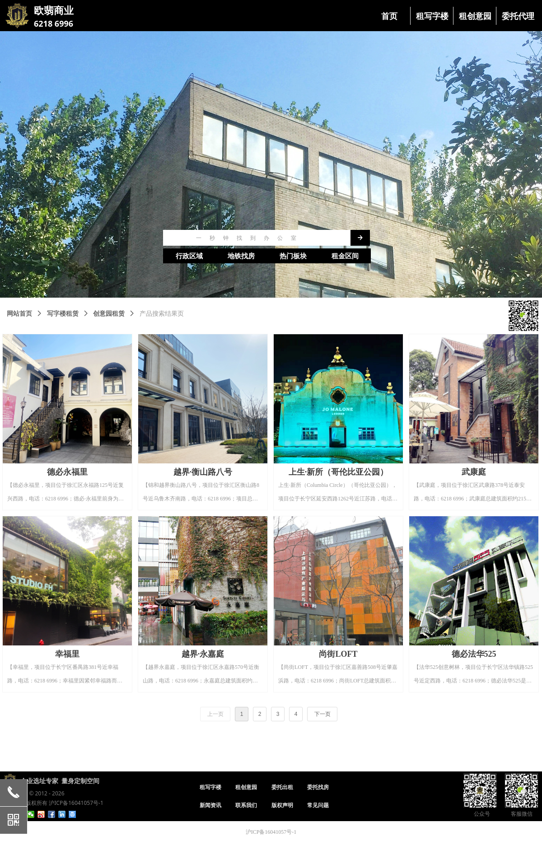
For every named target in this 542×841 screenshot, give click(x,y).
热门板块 (293, 256)
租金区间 (345, 256)
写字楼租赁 (63, 313)
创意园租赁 (109, 313)
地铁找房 (241, 256)
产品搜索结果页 (162, 313)
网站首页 (19, 313)
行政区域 (189, 256)
